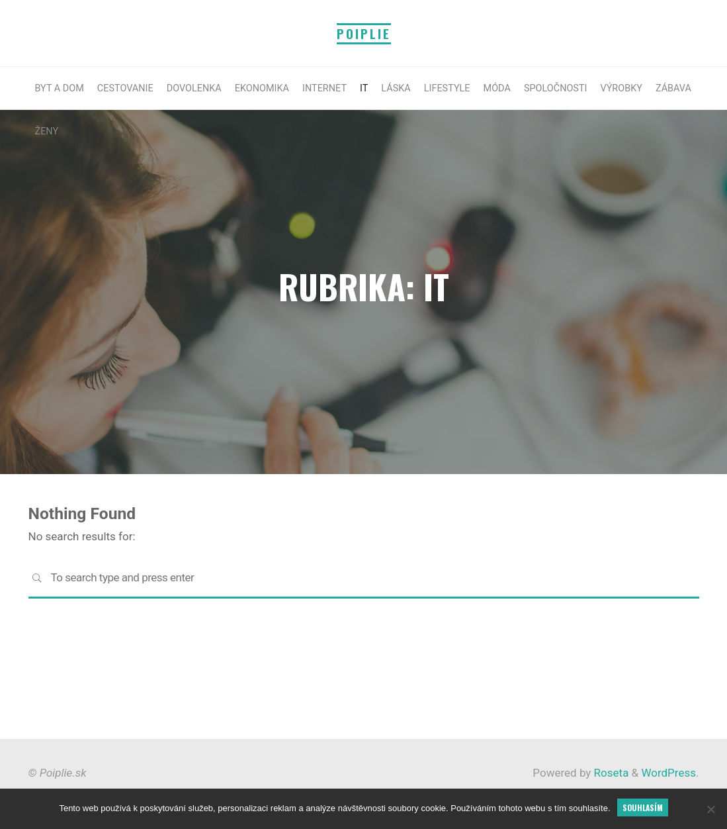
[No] (710, 809)
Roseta (609, 772)
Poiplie (364, 33)
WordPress (668, 772)
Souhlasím (642, 807)
